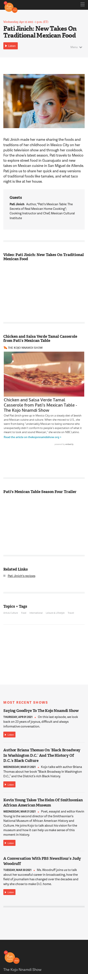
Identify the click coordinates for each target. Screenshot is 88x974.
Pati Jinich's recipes (21, 575)
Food (23, 612)
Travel (71, 612)
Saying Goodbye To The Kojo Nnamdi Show (41, 710)
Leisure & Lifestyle (55, 612)
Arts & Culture (10, 612)
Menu (74, 47)
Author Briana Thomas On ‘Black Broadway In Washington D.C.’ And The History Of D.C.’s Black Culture (41, 755)
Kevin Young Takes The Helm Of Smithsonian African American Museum (43, 803)
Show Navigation (82, 4)
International (36, 612)
